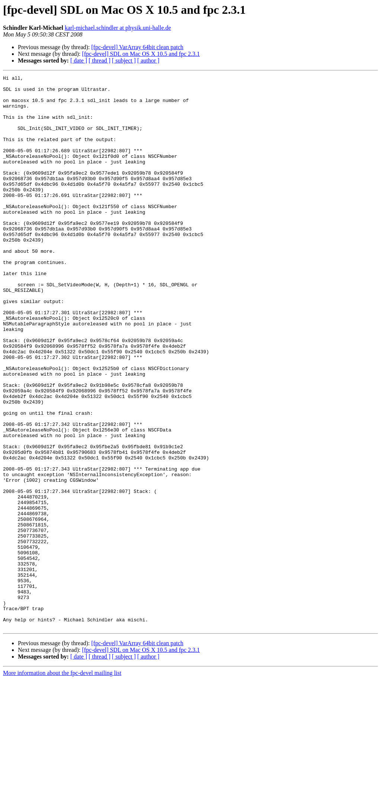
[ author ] (148, 60)
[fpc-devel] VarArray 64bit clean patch (137, 47)
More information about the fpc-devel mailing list (62, 783)
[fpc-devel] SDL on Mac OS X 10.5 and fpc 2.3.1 (141, 54)
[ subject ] (124, 60)
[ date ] (78, 60)
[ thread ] (100, 60)
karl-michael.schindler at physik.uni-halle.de (118, 28)
